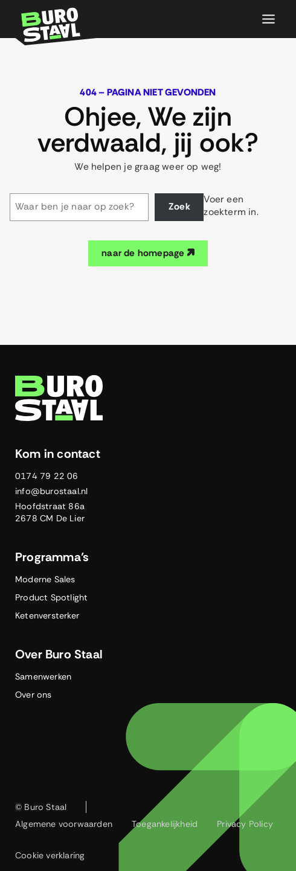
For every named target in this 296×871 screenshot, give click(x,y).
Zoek (179, 207)
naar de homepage (147, 253)
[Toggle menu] (268, 19)
